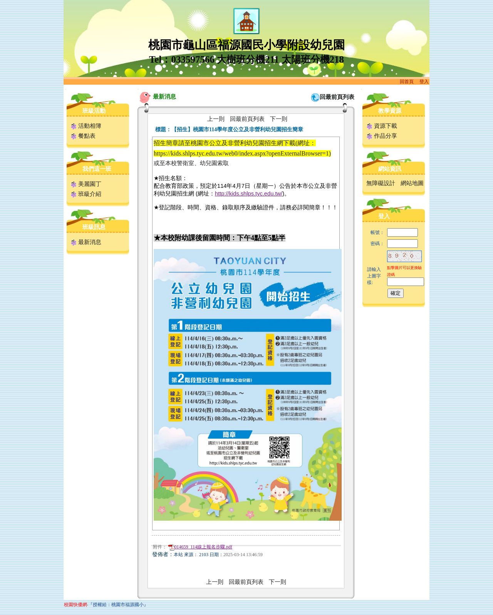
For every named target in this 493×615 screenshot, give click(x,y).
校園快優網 (75, 604)
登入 (424, 81)
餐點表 (83, 136)
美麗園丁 (86, 184)
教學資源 (389, 111)
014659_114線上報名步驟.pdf (200, 547)
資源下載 (382, 126)
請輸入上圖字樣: (374, 276)
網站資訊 (389, 169)
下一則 (278, 119)
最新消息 (86, 242)
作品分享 (382, 136)
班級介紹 (86, 194)
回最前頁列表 (337, 97)
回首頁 (407, 81)
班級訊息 (94, 227)
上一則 (216, 119)
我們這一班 (96, 169)
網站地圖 (412, 183)
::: (65, 89)
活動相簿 (86, 126)
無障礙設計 (380, 183)
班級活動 (94, 111)
